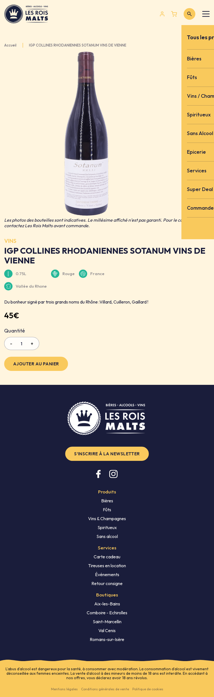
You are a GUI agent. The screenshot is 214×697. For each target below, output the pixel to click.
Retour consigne (107, 583)
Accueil (10, 45)
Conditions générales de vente (105, 689)
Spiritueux (107, 527)
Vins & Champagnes (107, 518)
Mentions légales (64, 689)
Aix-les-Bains (107, 603)
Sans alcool (107, 536)
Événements (107, 574)
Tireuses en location (107, 565)
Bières (107, 500)
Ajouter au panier (36, 363)
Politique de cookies (147, 689)
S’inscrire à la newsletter (107, 453)
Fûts (107, 509)
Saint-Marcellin (107, 621)
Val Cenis (107, 630)
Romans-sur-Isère (107, 639)
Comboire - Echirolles (107, 612)
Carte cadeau (107, 556)
